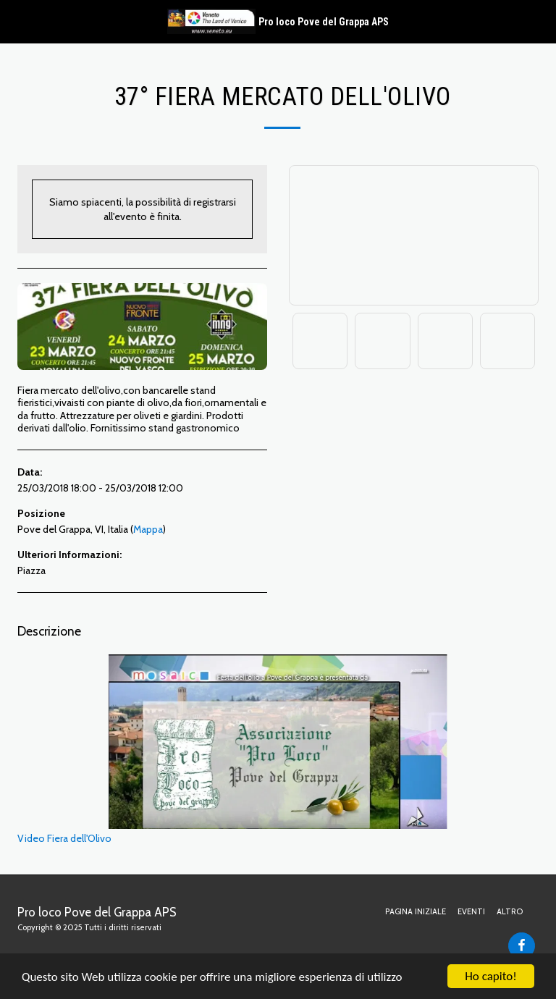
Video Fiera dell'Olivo (232, 749)
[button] (16, 21)
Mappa (148, 529)
